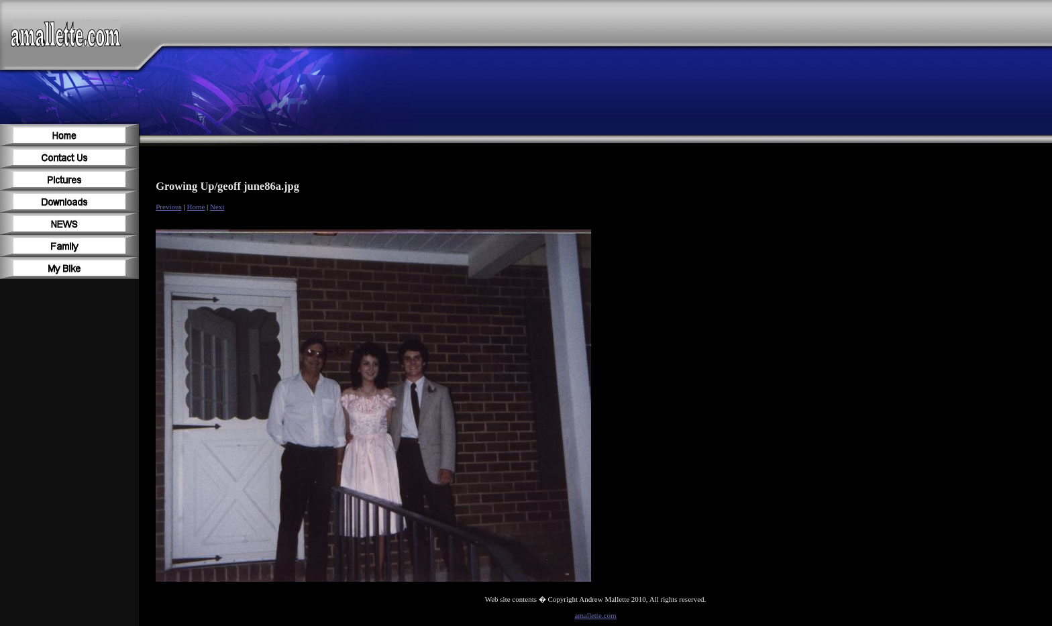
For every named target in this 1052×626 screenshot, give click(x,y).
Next (217, 207)
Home (196, 207)
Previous (169, 207)
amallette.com (596, 615)
